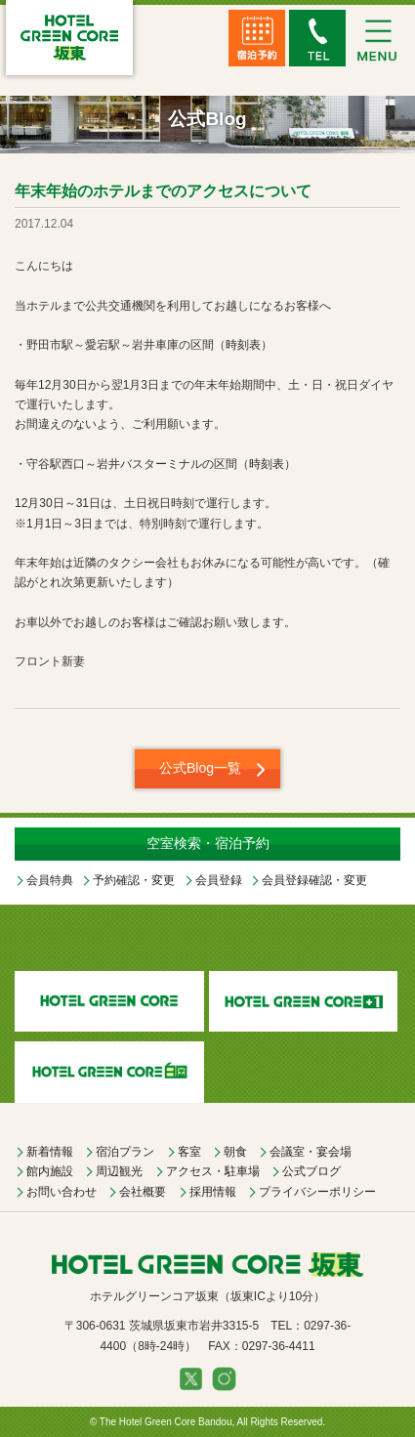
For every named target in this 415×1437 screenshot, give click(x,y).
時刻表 (243, 345)
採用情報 (212, 1192)
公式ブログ (311, 1171)
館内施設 (49, 1171)
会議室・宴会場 (311, 1152)
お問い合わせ (61, 1192)
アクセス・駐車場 (213, 1171)
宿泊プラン (125, 1152)
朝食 (235, 1152)
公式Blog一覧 (200, 768)
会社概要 (142, 1192)
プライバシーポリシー (317, 1192)
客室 (189, 1152)
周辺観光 (119, 1171)
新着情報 (49, 1152)
